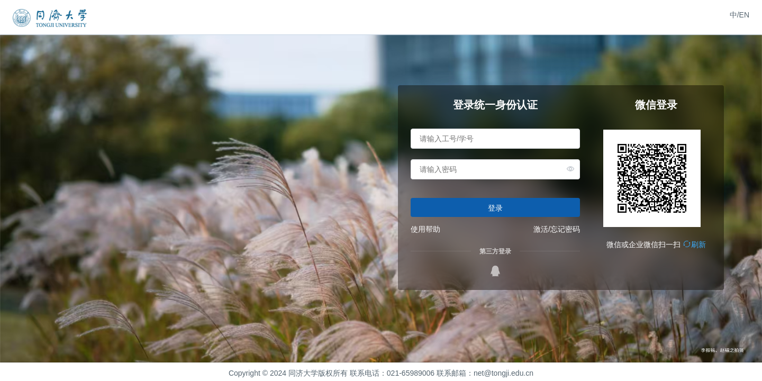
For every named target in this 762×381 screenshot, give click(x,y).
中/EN (739, 15)
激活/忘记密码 (556, 229)
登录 (495, 208)
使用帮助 (425, 229)
